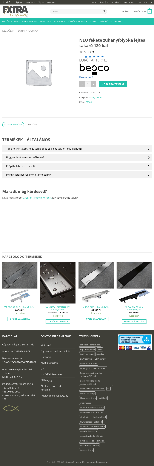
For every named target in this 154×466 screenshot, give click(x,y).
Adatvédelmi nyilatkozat (54, 395)
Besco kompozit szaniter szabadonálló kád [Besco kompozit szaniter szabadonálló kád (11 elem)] (91, 374)
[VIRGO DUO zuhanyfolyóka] (96, 283)
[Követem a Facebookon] (4, 2)
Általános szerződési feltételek (52, 388)
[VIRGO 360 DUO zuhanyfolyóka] (19, 283)
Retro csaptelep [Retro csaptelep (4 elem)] (87, 440)
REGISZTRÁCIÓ (113, 2)
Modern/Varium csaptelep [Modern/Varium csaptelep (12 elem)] (92, 407)
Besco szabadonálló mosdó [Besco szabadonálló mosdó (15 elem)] (92, 388)
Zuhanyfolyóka (28, 30)
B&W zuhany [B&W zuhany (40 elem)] (100, 358)
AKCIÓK (117, 21)
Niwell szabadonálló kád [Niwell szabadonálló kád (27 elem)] (91, 421)
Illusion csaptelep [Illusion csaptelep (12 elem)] (88, 398)
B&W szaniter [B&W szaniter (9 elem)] (86, 358)
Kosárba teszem (113, 84)
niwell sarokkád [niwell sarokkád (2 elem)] (99, 417)
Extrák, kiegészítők (100, 21)
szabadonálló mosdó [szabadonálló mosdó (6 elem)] (89, 445)
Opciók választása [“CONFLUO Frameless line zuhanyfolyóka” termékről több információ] (58, 321)
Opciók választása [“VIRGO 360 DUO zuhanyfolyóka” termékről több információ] (20, 319)
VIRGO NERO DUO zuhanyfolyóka (134, 308)
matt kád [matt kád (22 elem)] (103, 398)
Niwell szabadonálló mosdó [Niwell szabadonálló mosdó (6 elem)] (92, 426)
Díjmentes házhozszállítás (55, 351)
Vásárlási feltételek (51, 374)
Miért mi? (46, 345)
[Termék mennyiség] (88, 84)
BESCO (89, 102)
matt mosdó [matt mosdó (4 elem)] (85, 403)
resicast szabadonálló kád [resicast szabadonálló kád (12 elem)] (91, 436)
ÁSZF (102, 2)
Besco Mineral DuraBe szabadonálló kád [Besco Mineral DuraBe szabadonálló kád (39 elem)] (90, 382)
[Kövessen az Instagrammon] (7, 2)
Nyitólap (7, 21)
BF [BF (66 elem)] (108, 388)
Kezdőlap (8, 30)
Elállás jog (46, 380)
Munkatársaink (49, 362)
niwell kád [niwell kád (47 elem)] (84, 417)
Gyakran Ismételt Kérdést (37, 197)
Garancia (46, 357)
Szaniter (45, 21)
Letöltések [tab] (31, 124)
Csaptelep (59, 21)
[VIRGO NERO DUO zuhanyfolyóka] (134, 283)
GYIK (94, 2)
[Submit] (103, 11)
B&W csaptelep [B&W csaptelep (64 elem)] (87, 354)
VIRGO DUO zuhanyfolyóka (96, 307)
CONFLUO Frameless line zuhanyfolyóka (58, 308)
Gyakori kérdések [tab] (13, 124)
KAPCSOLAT (129, 2)
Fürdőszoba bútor (77, 21)
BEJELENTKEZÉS (145, 2)
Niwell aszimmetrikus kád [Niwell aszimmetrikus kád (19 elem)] (91, 412)
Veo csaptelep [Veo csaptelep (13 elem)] (86, 450)
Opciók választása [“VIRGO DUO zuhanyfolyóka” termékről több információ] (96, 319)
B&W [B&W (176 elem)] (100, 349)
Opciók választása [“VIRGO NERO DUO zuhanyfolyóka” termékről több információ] (134, 321)
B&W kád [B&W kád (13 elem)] (100, 354)
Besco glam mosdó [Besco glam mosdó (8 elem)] (88, 363)
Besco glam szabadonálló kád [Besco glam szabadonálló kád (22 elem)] (93, 368)
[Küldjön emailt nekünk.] (9, 2)
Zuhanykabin (30, 21)
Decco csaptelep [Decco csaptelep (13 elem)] (87, 393)
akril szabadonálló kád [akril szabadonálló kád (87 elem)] (90, 344)
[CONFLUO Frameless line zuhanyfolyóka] (57, 283)
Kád (17, 21)
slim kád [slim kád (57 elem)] (100, 440)
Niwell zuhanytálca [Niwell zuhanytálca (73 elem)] (88, 431)
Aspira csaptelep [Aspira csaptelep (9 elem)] (87, 349)
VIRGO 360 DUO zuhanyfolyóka (19, 307)
